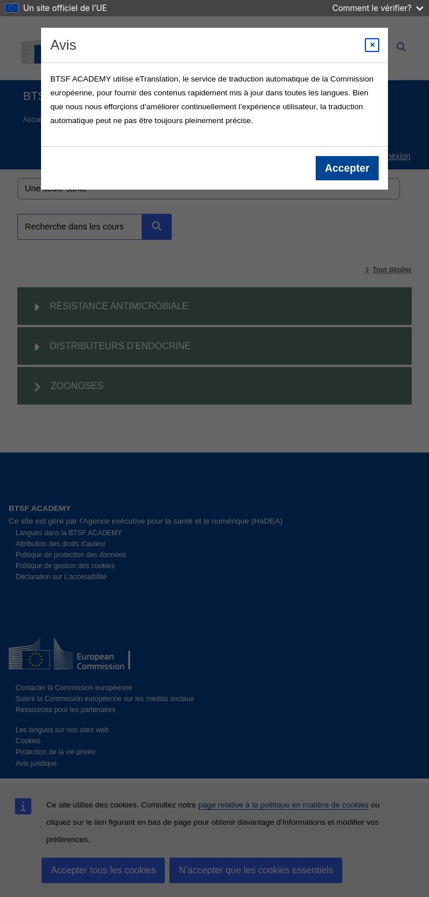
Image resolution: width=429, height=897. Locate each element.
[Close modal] (372, 45)
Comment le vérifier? (377, 8)
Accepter (347, 168)
